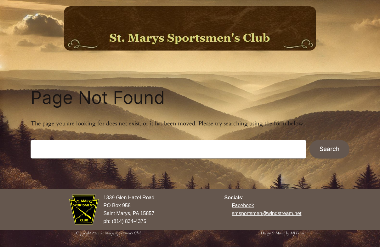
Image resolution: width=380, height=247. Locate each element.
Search (329, 149)
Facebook (243, 205)
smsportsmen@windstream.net (267, 213)
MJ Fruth (297, 233)
